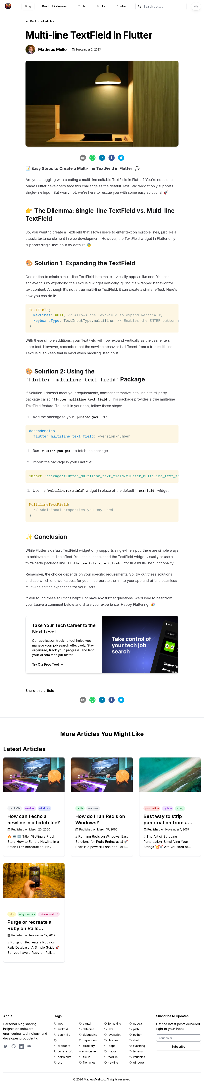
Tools (82, 6)
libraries (113, 1040)
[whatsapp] (92, 158)
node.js (138, 1023)
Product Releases (54, 6)
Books (101, 6)
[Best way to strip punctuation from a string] (170, 774)
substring (139, 1045)
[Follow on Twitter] (5, 1046)
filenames (89, 1062)
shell (136, 1040)
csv (60, 1062)
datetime (88, 1029)
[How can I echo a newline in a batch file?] (34, 774)
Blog (28, 6)
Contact (122, 6)
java (110, 1029)
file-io (86, 1057)
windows (139, 1062)
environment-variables (91, 1051)
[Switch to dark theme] (196, 6)
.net (60, 1023)
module (113, 1057)
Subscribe (178, 1046)
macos (112, 1051)
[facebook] (111, 158)
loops (111, 1045)
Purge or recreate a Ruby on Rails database (29, 928)
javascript (114, 1034)
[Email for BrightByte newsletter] (178, 1037)
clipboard (64, 1045)
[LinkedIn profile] (21, 1046)
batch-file (64, 1034)
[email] (83, 158)
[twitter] (121, 158)
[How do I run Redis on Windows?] (101, 774)
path (136, 1029)
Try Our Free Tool (48, 664)
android (63, 1029)
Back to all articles (40, 21)
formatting (114, 1023)
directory (89, 1045)
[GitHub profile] (13, 1046)
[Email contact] (29, 1046)
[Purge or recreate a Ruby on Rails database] (34, 880)
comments (64, 1057)
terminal (138, 1051)
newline (113, 1062)
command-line (66, 1051)
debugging (90, 1034)
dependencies (91, 1040)
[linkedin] (102, 158)
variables (139, 1057)
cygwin (87, 1023)
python (137, 1034)
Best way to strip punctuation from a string (165, 822)
